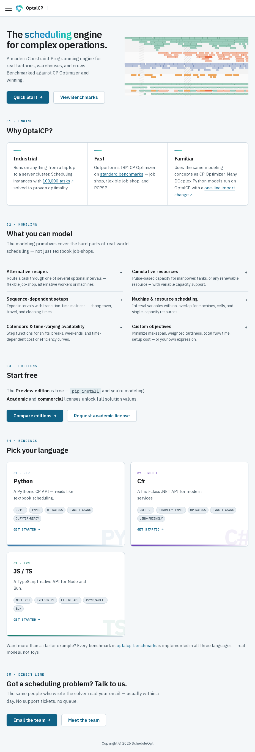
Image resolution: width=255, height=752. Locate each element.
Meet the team (84, 720)
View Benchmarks (79, 97)
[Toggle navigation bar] (8, 8)
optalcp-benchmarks (137, 645)
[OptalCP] (31, 8)
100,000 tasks (56, 181)
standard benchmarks (121, 174)
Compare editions (34, 415)
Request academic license (102, 415)
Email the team (31, 720)
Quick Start (27, 97)
